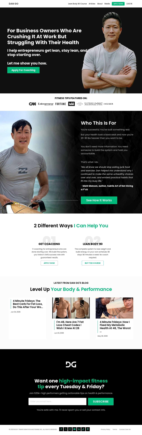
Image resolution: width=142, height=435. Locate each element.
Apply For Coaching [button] (23, 70)
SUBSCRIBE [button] (100, 402)
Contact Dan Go (125, 430)
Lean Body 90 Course (77, 3)
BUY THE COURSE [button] (93, 263)
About (100, 3)
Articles (92, 3)
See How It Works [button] (99, 201)
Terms (115, 430)
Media (107, 3)
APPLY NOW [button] (118, 4)
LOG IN (129, 3)
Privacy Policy (105, 430)
